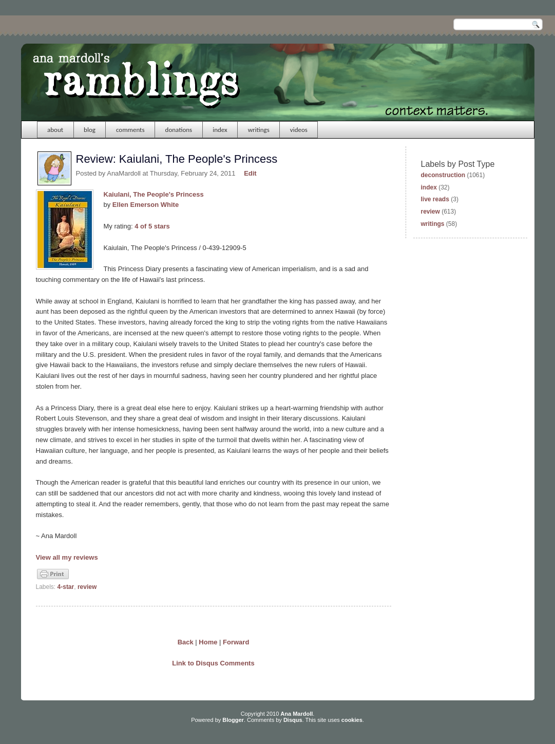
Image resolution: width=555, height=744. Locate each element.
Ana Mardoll (296, 714)
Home (208, 642)
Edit (250, 173)
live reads (435, 199)
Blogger (233, 720)
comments (130, 129)
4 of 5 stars (152, 226)
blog (89, 129)
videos (299, 129)
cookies (351, 720)
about (55, 129)
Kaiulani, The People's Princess (154, 194)
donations (179, 129)
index (220, 129)
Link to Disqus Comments (213, 663)
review (87, 586)
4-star (66, 586)
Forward (236, 642)
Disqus (292, 720)
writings (259, 129)
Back (186, 642)
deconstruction (443, 175)
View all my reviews (67, 557)
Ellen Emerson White (145, 204)
